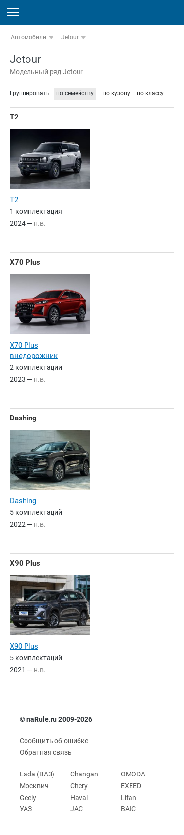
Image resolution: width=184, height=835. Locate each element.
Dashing (23, 418)
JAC (76, 809)
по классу (150, 93)
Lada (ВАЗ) (37, 774)
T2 (14, 117)
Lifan (128, 798)
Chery (79, 786)
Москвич (34, 786)
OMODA (133, 774)
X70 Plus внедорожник (34, 350)
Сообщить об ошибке (54, 741)
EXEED (131, 786)
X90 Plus (25, 563)
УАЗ (26, 809)
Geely (28, 798)
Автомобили (28, 37)
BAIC (128, 809)
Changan (84, 774)
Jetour (70, 37)
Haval (79, 798)
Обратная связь (46, 752)
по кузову (116, 93)
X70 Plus (25, 262)
